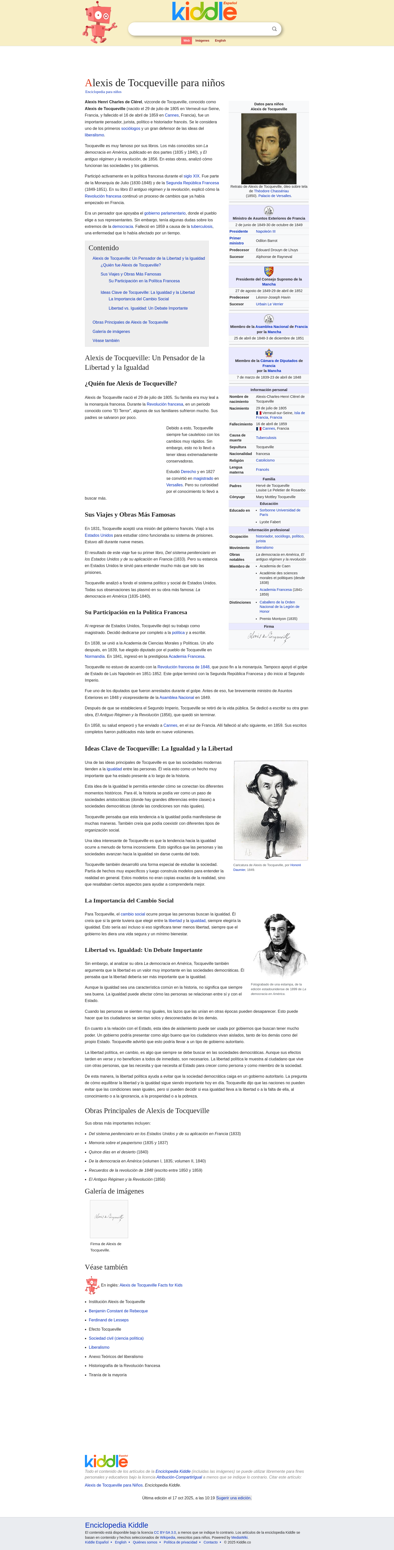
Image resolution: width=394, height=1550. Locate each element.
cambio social (133, 914)
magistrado (203, 478)
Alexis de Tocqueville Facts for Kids (151, 1285)
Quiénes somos (145, 1542)
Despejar (264, 29)
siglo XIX (192, 176)
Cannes (269, 428)
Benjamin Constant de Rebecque (118, 1311)
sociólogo (282, 536)
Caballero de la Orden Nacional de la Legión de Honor (279, 606)
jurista (261, 541)
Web (186, 40)
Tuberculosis (266, 438)
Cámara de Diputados (279, 361)
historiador (264, 536)
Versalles (174, 485)
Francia (301, 327)
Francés (262, 470)
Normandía (95, 656)
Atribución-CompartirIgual (179, 1477)
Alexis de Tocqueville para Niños (114, 1485)
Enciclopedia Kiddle (173, 1471)
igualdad (114, 769)
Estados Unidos (99, 535)
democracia (122, 226)
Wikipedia (167, 1537)
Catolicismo (265, 460)
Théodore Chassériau (271, 191)
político (298, 536)
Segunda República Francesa (192, 183)
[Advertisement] (197, 60)
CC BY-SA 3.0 (165, 1532)
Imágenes (202, 40)
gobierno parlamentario (165, 213)
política (178, 632)
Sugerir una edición (233, 1498)
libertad (175, 921)
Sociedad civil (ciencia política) (116, 1338)
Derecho (188, 472)
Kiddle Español (97, 1542)
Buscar (274, 29)
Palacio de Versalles (274, 196)
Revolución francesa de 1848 (184, 667)
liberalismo (264, 547)
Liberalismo (99, 1347)
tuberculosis (201, 226)
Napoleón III (266, 231)
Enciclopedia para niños (103, 92)
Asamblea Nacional (272, 327)
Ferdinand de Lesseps (109, 1320)
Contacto (211, 1542)
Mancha (269, 284)
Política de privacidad (180, 1542)
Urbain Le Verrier (269, 304)
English (220, 40)
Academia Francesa (276, 590)
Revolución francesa (103, 196)
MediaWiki (239, 1537)
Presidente (238, 231)
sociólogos (130, 128)
